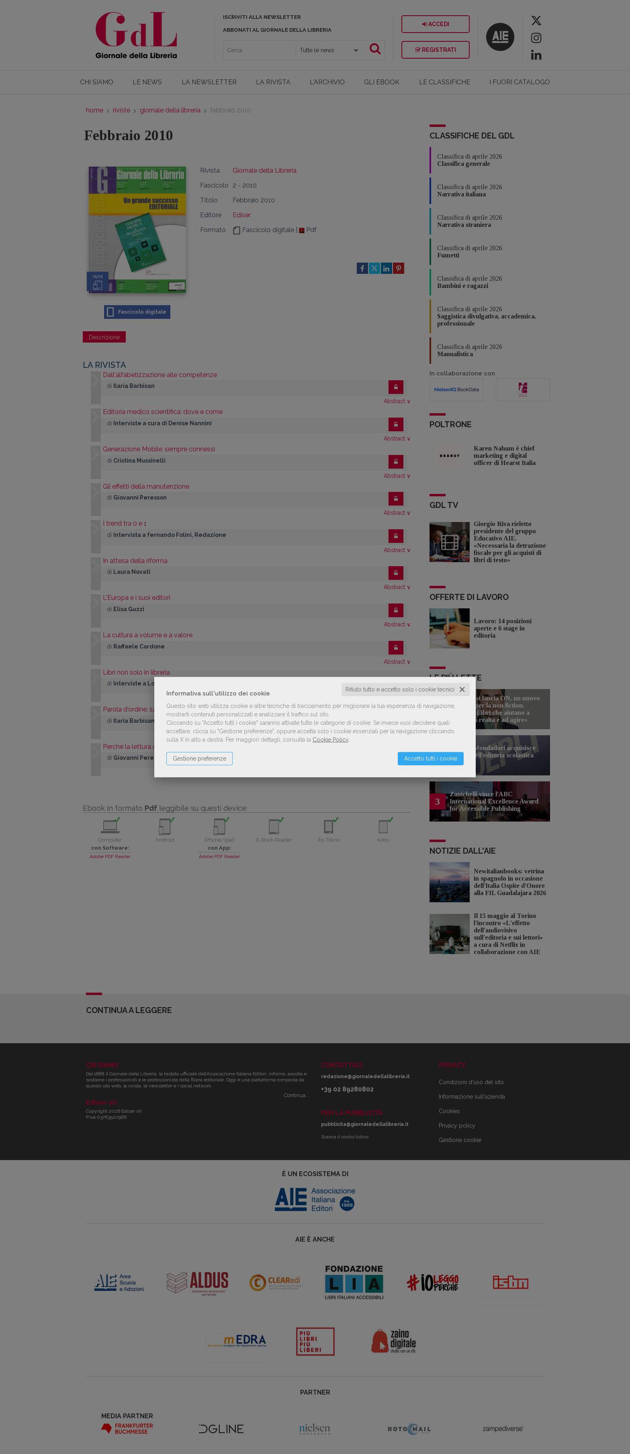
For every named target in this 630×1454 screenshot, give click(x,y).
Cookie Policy (330, 739)
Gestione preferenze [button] (199, 758)
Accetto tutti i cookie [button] (430, 758)
